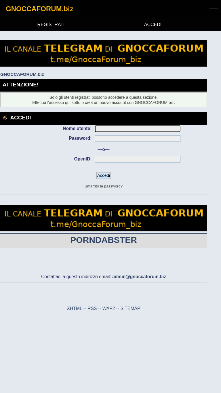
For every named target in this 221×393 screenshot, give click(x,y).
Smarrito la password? (104, 186)
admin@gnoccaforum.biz (139, 276)
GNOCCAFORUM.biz (39, 9)
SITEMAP (130, 308)
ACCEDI (152, 24)
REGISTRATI (51, 24)
